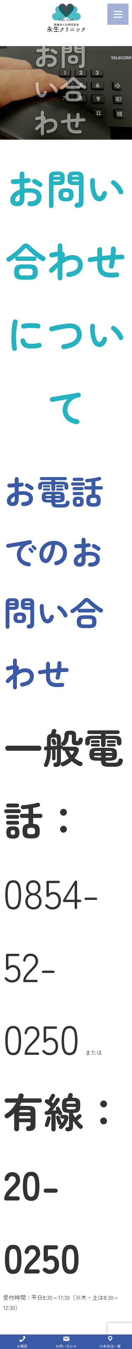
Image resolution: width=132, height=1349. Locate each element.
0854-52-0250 (51, 964)
